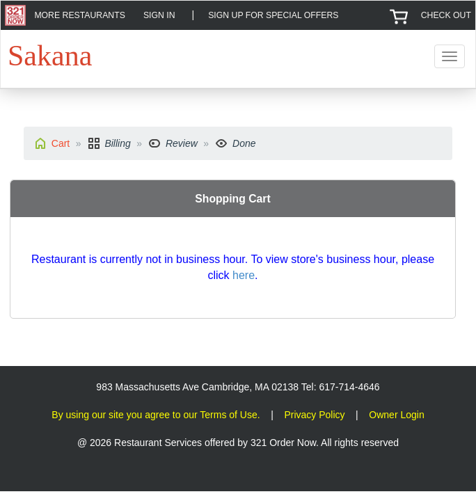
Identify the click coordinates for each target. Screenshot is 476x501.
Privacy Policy (314, 414)
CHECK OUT (446, 15)
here (243, 275)
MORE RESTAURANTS (79, 15)
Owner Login (396, 414)
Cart (60, 143)
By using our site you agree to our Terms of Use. (155, 414)
